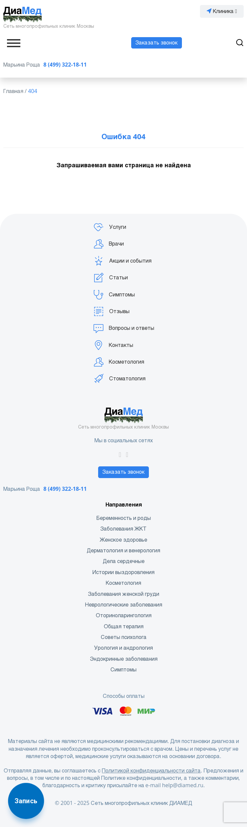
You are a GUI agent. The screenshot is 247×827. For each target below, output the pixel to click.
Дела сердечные (124, 561)
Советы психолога (124, 637)
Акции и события (122, 261)
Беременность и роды (123, 518)
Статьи (110, 277)
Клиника (222, 11)
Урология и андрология (123, 648)
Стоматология (119, 378)
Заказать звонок (157, 42)
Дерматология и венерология (123, 550)
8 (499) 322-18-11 (65, 65)
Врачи (108, 244)
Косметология (118, 362)
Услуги (109, 227)
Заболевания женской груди (123, 594)
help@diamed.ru (182, 785)
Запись (26, 801)
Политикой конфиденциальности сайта (151, 770)
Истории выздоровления (123, 572)
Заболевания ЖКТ (123, 529)
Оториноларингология (124, 615)
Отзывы (111, 311)
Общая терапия (124, 626)
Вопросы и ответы (123, 328)
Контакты (113, 345)
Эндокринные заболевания (124, 659)
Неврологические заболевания (123, 605)
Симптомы (114, 294)
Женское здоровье (123, 540)
